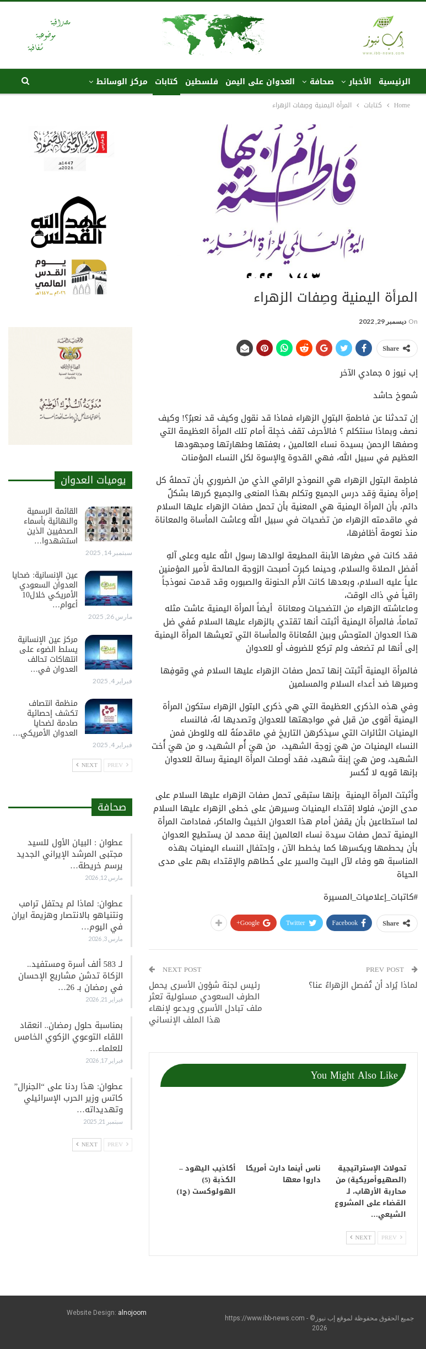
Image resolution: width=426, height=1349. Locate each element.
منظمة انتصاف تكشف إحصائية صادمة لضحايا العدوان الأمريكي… (45, 718)
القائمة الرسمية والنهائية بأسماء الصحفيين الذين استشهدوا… (51, 526)
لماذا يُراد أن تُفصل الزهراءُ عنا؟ (363, 985)
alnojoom (132, 1313)
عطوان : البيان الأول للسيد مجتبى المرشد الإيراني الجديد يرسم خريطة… (70, 854)
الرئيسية (395, 81)
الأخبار (360, 81)
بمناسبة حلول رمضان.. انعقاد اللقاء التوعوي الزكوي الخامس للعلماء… (68, 1037)
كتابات (166, 81)
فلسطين (201, 81)
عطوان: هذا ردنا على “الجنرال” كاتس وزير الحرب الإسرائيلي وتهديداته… (68, 1098)
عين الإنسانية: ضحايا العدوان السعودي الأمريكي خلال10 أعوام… (45, 590)
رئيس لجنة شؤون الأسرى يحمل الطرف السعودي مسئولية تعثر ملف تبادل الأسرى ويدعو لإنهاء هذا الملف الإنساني (205, 1002)
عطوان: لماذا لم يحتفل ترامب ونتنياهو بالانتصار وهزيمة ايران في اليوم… (67, 915)
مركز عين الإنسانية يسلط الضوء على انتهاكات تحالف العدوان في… (48, 654)
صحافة (322, 81)
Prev (391, 1237)
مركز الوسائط (122, 81)
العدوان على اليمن (260, 81)
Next (360, 1237)
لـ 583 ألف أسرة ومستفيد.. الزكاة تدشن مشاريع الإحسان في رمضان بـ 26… (70, 975)
